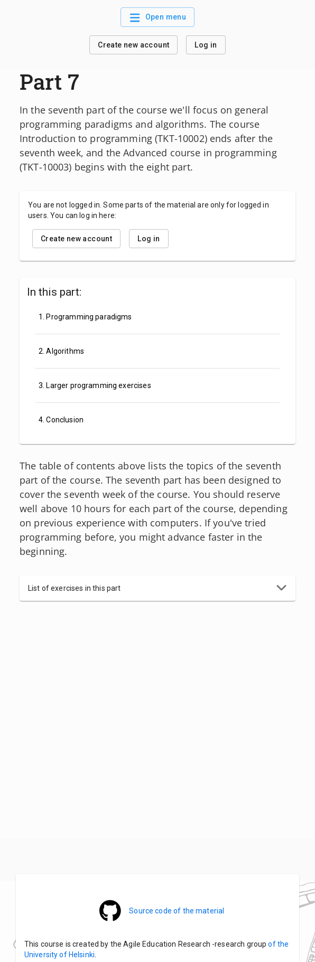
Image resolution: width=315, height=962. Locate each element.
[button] (157, 588)
